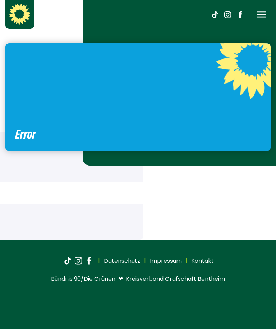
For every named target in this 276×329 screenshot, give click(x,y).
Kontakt (202, 261)
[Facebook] (240, 14)
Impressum (165, 261)
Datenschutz (121, 261)
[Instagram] (227, 14)
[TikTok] (215, 14)
